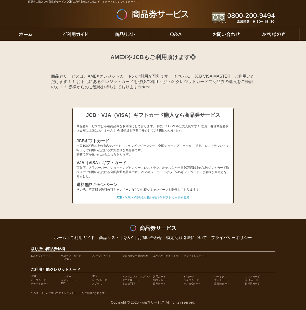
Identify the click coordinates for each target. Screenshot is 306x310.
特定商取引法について (186, 237)
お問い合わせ (150, 237)
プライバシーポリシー (231, 237)
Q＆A (128, 237)
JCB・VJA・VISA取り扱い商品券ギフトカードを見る (153, 197)
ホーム (60, 237)
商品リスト (109, 237)
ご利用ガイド (82, 237)
